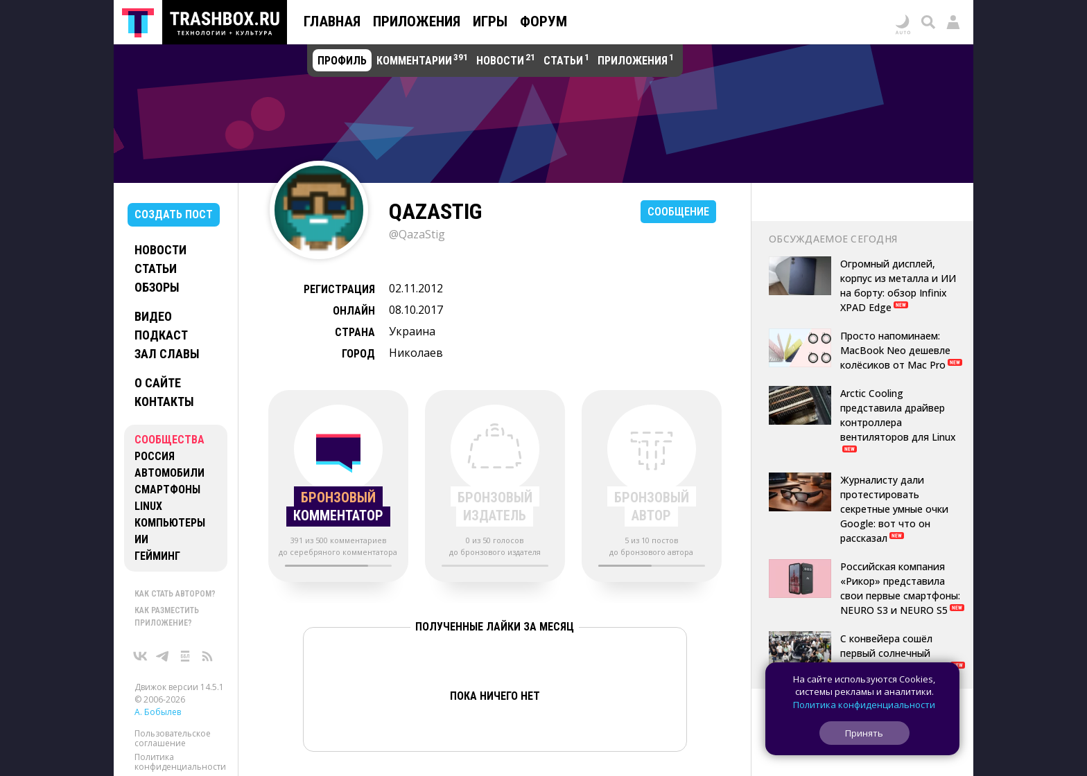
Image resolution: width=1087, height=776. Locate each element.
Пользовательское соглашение (172, 738)
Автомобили (169, 472)
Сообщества (169, 439)
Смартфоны (167, 489)
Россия (154, 456)
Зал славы (167, 353)
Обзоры (157, 287)
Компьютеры (169, 522)
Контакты (164, 401)
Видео (153, 316)
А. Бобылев (157, 712)
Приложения (416, 21)
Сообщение (678, 211)
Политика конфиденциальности (180, 762)
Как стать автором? (175, 594)
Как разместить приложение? (166, 617)
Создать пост (173, 214)
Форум (543, 21)
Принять (864, 733)
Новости (160, 249)
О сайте (157, 383)
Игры (490, 21)
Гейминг (157, 556)
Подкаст (161, 335)
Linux (148, 506)
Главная (332, 21)
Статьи (155, 268)
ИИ (141, 539)
